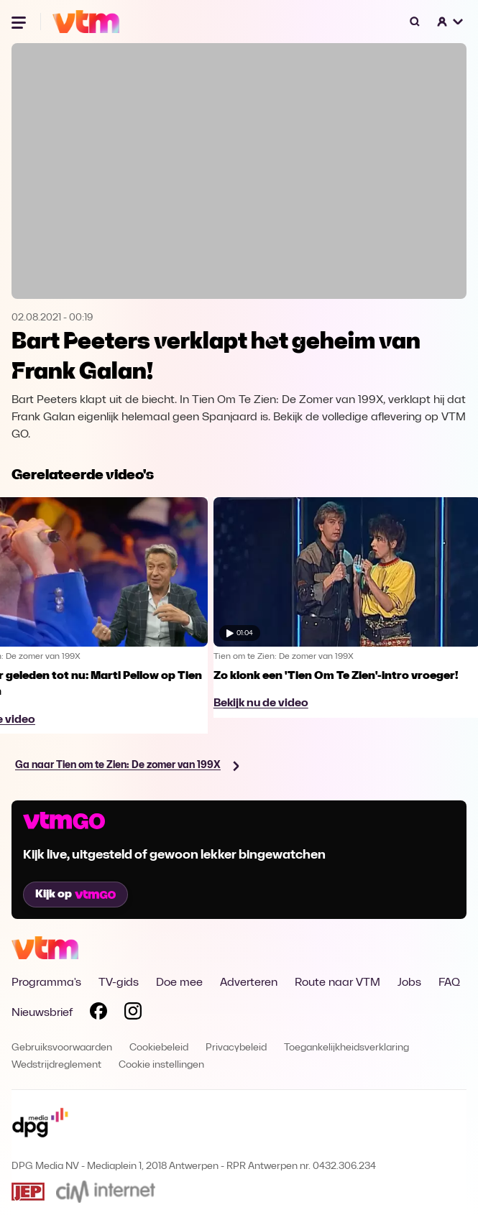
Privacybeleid (236, 1048)
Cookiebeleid (158, 1048)
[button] (450, 21)
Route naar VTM (337, 983)
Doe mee (179, 983)
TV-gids (118, 983)
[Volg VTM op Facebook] (98, 1013)
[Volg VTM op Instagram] (133, 1013)
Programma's (46, 983)
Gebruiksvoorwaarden (62, 1048)
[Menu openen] (20, 21)
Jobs (409, 983)
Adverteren (248, 983)
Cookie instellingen (161, 1065)
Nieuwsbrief (42, 1013)
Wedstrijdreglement (56, 1065)
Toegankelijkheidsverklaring (346, 1048)
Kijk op (75, 894)
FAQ (449, 983)
